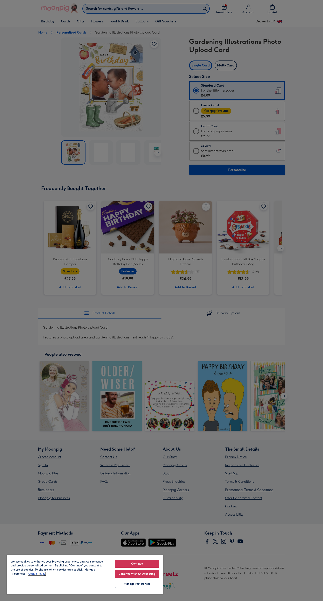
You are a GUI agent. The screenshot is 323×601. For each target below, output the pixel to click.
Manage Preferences (137, 583)
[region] (85, 574)
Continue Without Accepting (137, 573)
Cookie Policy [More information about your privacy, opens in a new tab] (36, 573)
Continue (137, 563)
